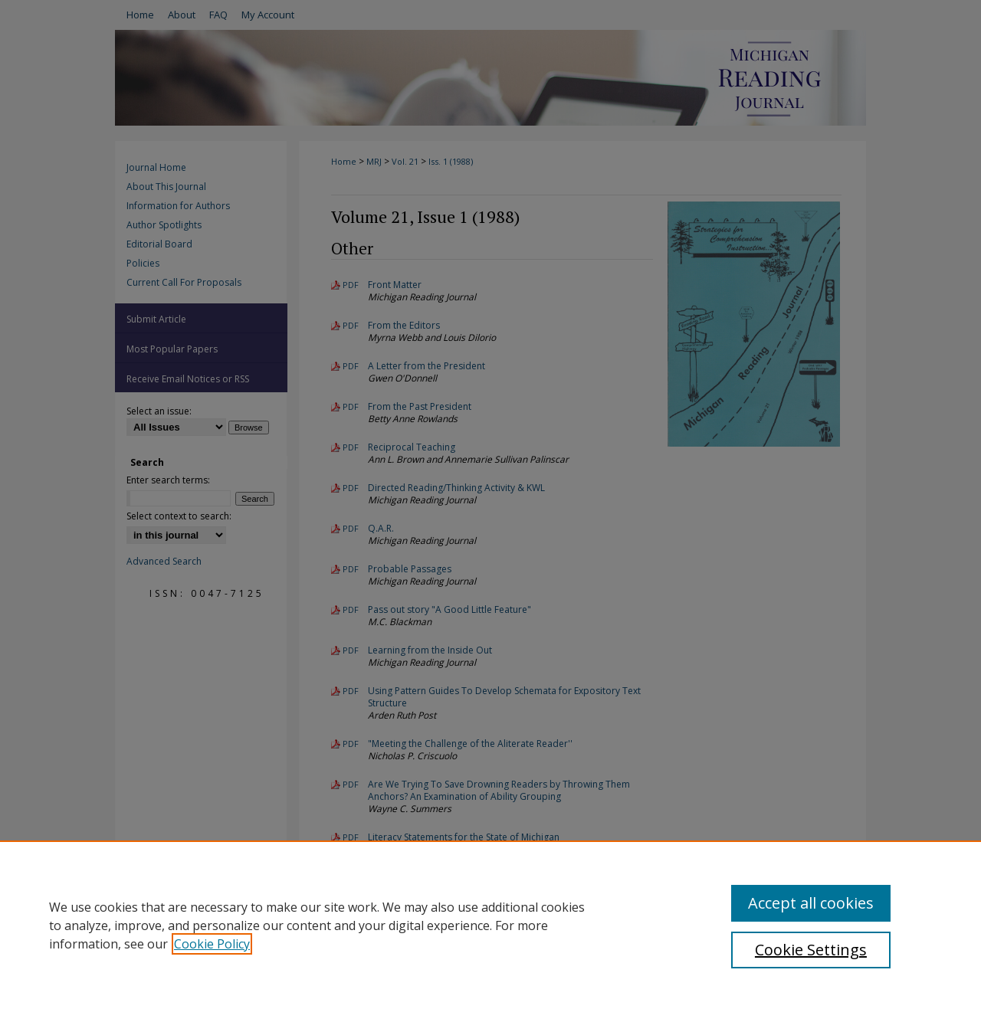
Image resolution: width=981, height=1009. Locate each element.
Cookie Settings (811, 949)
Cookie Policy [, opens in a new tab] (212, 943)
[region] (490, 924)
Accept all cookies (811, 903)
